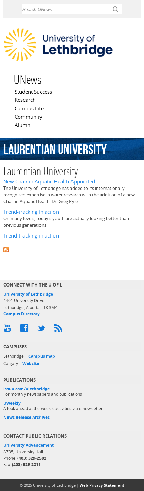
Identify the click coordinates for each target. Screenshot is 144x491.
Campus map (41, 356)
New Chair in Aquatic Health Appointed (49, 181)
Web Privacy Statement (102, 485)
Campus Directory (21, 313)
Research (25, 100)
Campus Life (29, 109)
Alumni (23, 125)
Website (30, 363)
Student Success (33, 92)
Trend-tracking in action (31, 211)
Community (28, 117)
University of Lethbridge (28, 294)
